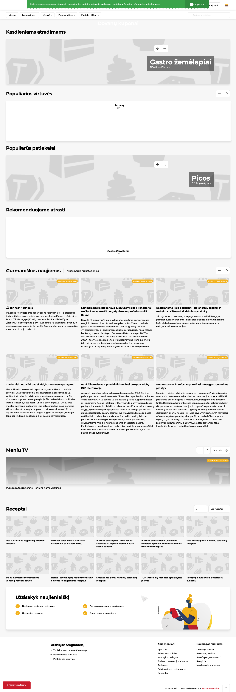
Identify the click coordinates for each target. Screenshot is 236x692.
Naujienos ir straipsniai (208, 665)
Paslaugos (163, 665)
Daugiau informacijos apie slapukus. (142, 4)
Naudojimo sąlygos (168, 657)
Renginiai (201, 661)
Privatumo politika (167, 653)
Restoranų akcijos (205, 653)
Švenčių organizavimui (208, 657)
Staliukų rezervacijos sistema (173, 661)
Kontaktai (163, 673)
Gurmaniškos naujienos (33, 270)
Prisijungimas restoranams (172, 669)
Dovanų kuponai (205, 649)
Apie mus (163, 649)
